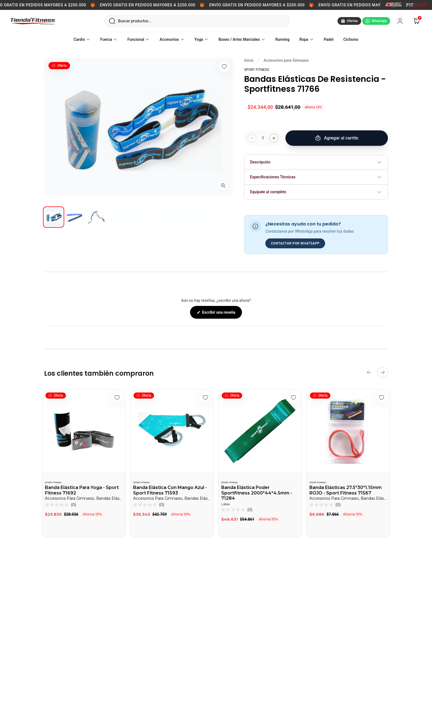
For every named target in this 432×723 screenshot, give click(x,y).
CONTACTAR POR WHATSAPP (295, 243)
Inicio (248, 60)
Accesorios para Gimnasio (286, 60)
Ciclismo (350, 39)
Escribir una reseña (221, 314)
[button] (60, 504)
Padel (328, 39)
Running (282, 39)
